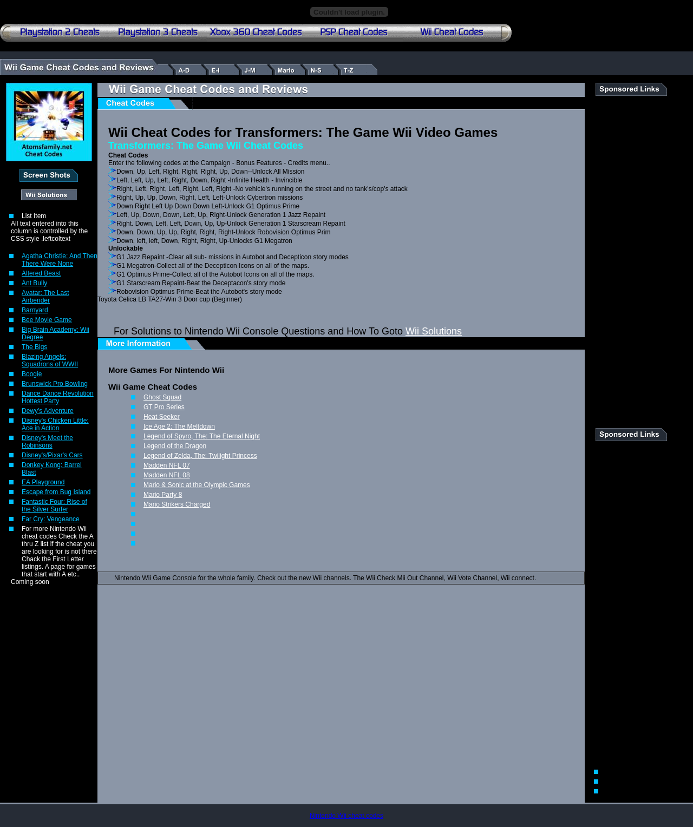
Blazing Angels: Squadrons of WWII (50, 360)
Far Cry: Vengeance (51, 519)
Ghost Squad (162, 397)
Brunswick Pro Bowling (55, 384)
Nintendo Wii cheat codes (346, 815)
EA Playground (43, 482)
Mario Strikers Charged (176, 504)
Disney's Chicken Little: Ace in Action (55, 424)
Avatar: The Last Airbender (45, 296)
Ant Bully (34, 283)
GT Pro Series (164, 407)
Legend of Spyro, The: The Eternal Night (201, 436)
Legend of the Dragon (174, 446)
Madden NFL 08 (166, 475)
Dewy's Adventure (48, 411)
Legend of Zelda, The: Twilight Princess (200, 456)
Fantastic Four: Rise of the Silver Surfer (54, 505)
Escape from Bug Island (56, 492)
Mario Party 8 (162, 494)
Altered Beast (41, 273)
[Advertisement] (628, 258)
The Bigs (34, 347)
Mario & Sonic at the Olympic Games (196, 485)
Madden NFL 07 (166, 465)
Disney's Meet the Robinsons (47, 441)
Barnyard (35, 310)
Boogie (32, 374)
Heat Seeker (161, 417)
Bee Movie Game (47, 320)
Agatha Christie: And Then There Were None (59, 259)
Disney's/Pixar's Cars (52, 455)
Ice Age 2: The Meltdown (179, 426)
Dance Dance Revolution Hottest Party (58, 397)
